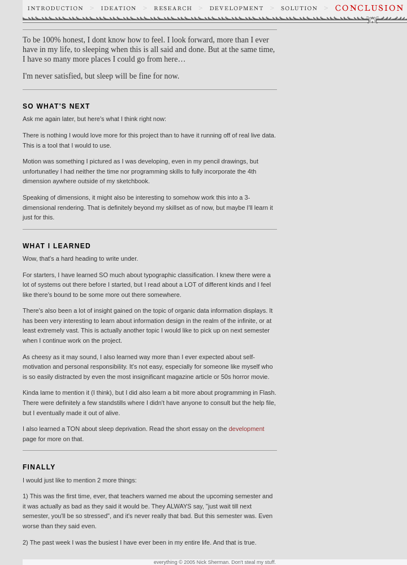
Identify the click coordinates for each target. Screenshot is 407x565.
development (247, 428)
